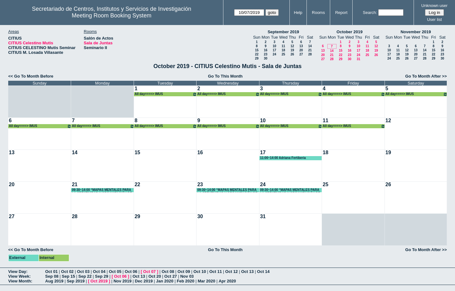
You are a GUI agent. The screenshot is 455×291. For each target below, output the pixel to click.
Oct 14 (263, 271)
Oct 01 (51, 271)
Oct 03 (83, 271)
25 (283, 54)
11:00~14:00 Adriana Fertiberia (283, 158)
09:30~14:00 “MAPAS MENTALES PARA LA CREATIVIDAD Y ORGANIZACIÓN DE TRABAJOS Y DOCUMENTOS (102, 190)
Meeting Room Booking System (111, 15)
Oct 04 (99, 271)
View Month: (20, 281)
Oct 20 (155, 276)
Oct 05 (115, 271)
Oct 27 (170, 276)
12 (292, 46)
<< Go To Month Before (30, 76)
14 (310, 46)
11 (283, 46)
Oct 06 (131, 271)
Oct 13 (247, 271)
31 (358, 59)
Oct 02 (67, 271)
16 (265, 50)
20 (301, 50)
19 (292, 50)
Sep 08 (51, 276)
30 (265, 58)
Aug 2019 (54, 281)
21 (310, 50)
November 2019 (416, 31)
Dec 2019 (144, 281)
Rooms (318, 12)
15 (256, 50)
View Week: (19, 276)
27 (301, 54)
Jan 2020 (164, 281)
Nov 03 (187, 276)
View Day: (17, 271)
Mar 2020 (206, 281)
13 (301, 46)
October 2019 (349, 31)
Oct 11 (215, 271)
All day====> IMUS (166, 94)
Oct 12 (231, 271)
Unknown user (434, 5)
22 (256, 54)
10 (274, 46)
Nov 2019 (122, 281)
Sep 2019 (75, 281)
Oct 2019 (98, 281)
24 (274, 54)
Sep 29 (101, 276)
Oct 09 (184, 271)
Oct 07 (149, 271)
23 (265, 54)
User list (434, 19)
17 (274, 50)
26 (292, 54)
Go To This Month (225, 76)
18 (283, 50)
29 (256, 58)
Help (298, 12)
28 (310, 54)
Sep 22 (85, 276)
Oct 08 (167, 271)
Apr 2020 (227, 281)
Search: (370, 12)
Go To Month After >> (426, 76)
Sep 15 (68, 276)
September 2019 (283, 31)
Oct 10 (199, 271)
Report (341, 12)
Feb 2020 (185, 281)
